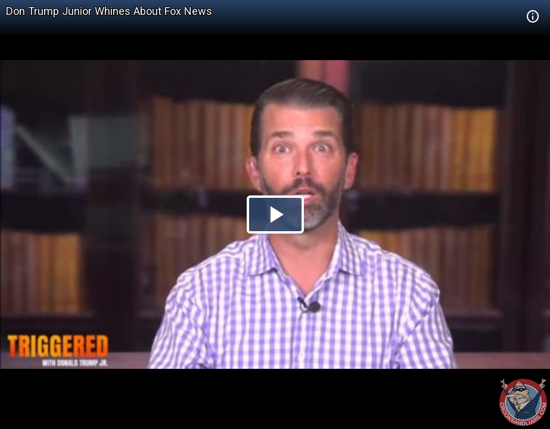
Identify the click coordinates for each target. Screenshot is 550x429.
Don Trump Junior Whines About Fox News (109, 11)
